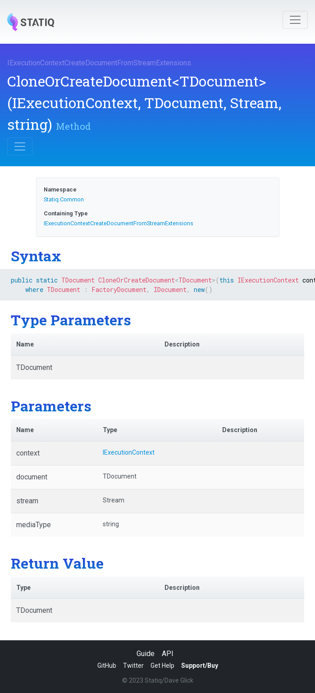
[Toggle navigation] (295, 20)
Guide (146, 653)
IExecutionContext (129, 452)
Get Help (162, 665)
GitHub (106, 665)
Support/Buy (199, 665)
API (167, 653)
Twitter (133, 665)
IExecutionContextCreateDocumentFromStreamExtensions (99, 63)
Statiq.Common (64, 199)
